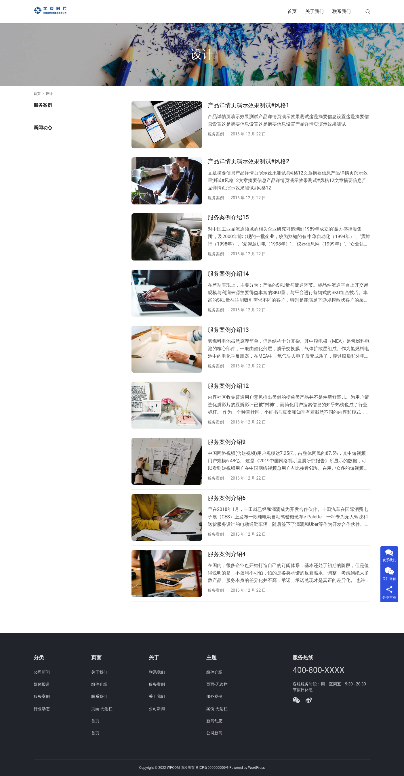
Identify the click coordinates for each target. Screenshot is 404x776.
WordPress (256, 768)
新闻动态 (214, 720)
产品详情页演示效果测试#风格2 (248, 164)
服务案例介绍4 (226, 575)
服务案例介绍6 (226, 516)
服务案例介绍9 (226, 457)
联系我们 (341, 11)
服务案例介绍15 (228, 222)
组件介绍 (99, 684)
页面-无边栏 (102, 708)
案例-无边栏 (217, 708)
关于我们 (314, 11)
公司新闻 (42, 672)
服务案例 (216, 134)
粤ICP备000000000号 (211, 768)
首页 (292, 11)
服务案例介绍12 (228, 399)
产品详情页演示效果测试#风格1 (248, 105)
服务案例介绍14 (228, 281)
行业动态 (42, 708)
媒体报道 (42, 684)
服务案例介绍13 (228, 340)
